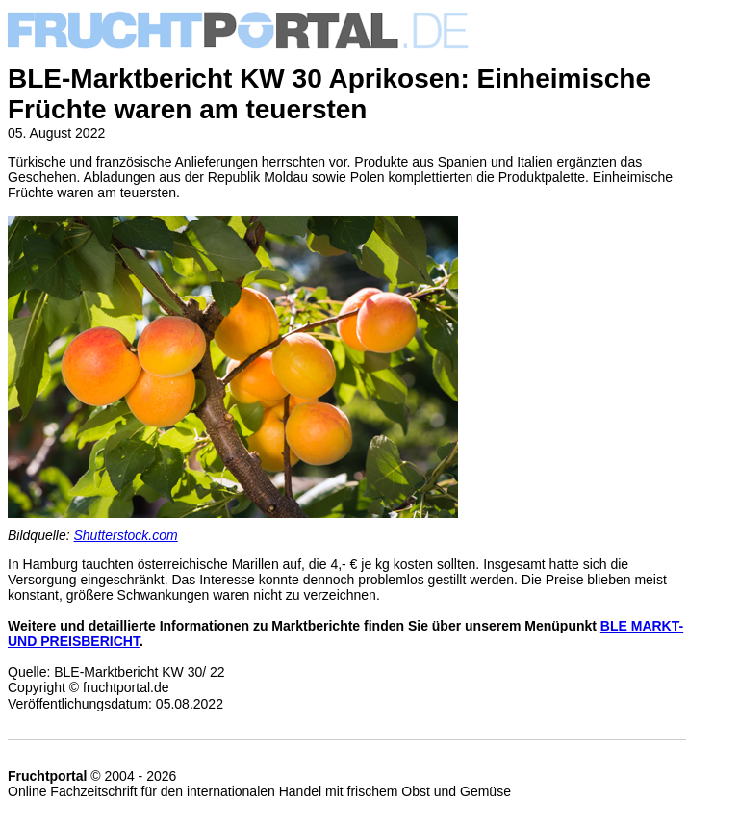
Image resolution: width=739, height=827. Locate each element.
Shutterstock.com (126, 535)
